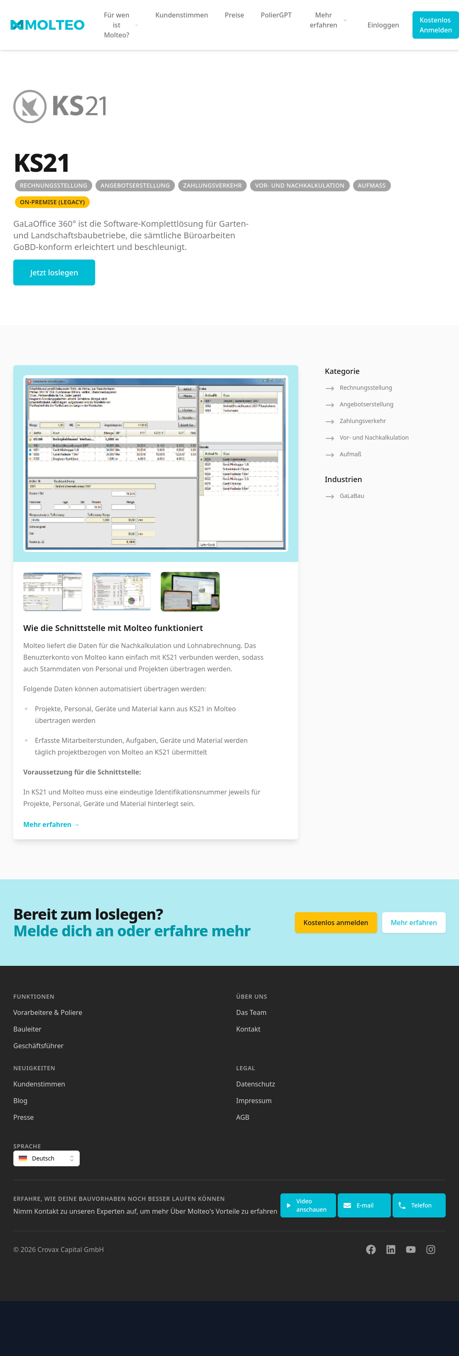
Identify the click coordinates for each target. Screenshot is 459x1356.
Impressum (254, 1100)
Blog (20, 1100)
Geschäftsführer (38, 1045)
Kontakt (248, 1029)
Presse (23, 1117)
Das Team (251, 1012)
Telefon (415, 1205)
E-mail (358, 1205)
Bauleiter (27, 1029)
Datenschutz (255, 1084)
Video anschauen (306, 1205)
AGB (243, 1117)
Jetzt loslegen (54, 272)
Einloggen (383, 25)
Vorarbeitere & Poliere (47, 1012)
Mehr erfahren (51, 824)
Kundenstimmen (181, 15)
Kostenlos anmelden (336, 922)
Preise (234, 15)
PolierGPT (276, 15)
